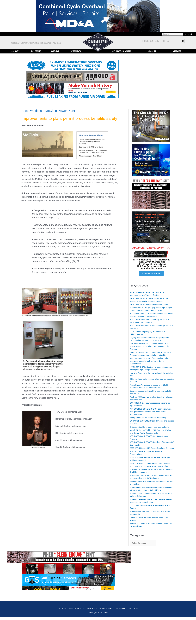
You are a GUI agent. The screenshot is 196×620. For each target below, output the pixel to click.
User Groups (36, 51)
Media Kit (177, 51)
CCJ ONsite (15, 51)
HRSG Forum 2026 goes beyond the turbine (151, 304)
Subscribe (152, 51)
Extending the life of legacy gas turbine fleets (151, 427)
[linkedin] (183, 41)
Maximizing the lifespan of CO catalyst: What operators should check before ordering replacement (151, 361)
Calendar (55, 51)
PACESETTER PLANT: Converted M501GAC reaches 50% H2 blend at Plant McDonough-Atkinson (151, 346)
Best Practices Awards (121, 51)
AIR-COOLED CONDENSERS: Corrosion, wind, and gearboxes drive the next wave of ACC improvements (151, 412)
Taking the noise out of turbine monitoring (149, 417)
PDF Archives (75, 51)
